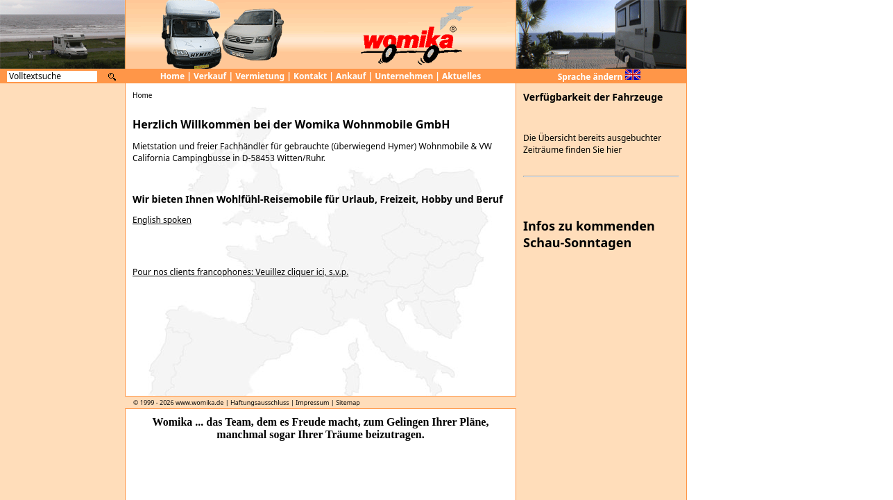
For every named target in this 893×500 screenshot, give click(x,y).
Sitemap (348, 402)
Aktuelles (461, 76)
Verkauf (210, 76)
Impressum (312, 402)
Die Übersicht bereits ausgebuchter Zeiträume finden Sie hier (592, 144)
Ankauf (351, 76)
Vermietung (259, 76)
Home (172, 76)
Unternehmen (404, 76)
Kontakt (310, 76)
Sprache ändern (599, 77)
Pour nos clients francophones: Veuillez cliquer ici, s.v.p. (240, 272)
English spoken (162, 220)
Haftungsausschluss (259, 402)
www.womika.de (199, 402)
